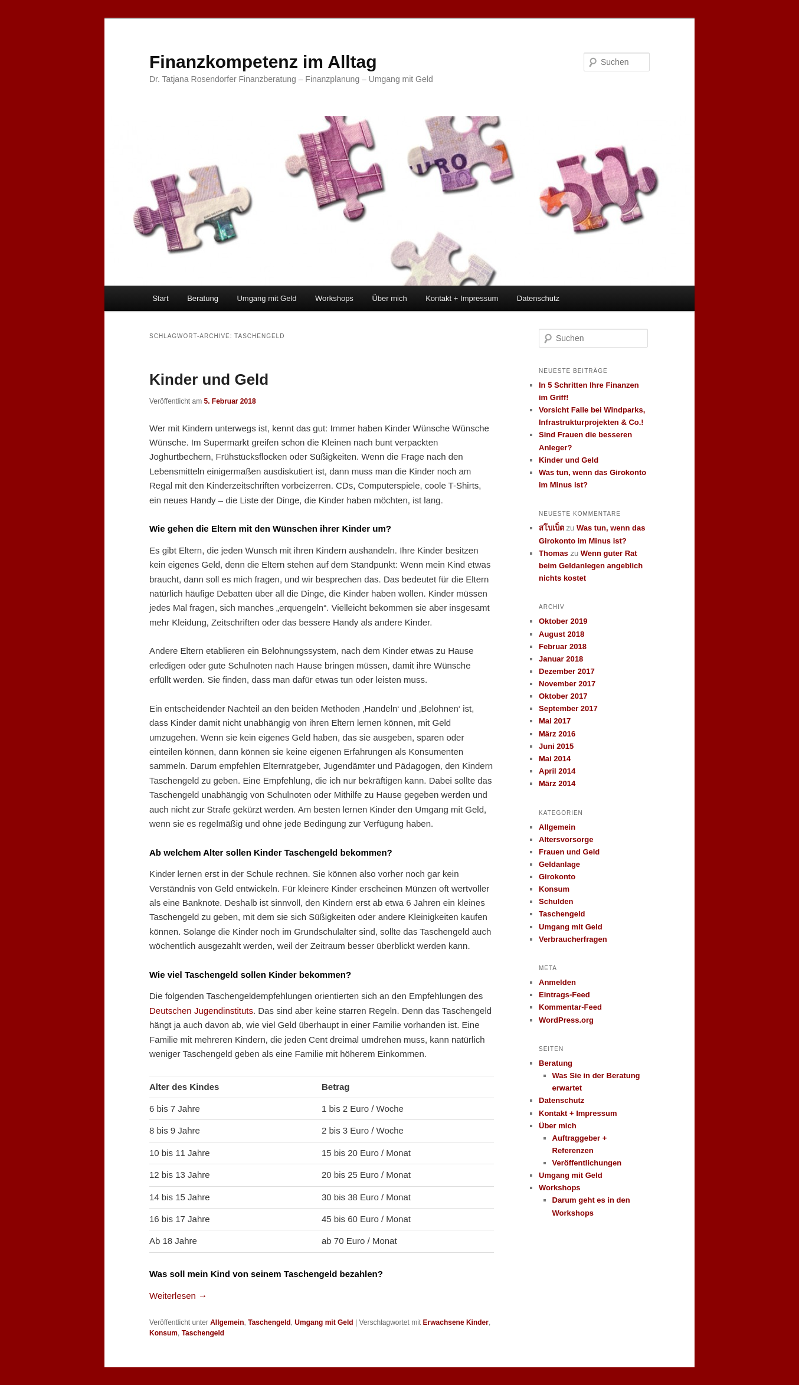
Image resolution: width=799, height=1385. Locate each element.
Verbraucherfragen (573, 939)
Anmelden (557, 982)
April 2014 (557, 771)
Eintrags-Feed (564, 994)
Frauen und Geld (569, 851)
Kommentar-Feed (570, 1007)
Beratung (202, 298)
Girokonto (557, 876)
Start (160, 298)
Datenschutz (538, 298)
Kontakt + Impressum (461, 298)
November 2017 (567, 683)
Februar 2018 (563, 646)
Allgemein (227, 1322)
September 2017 (568, 708)
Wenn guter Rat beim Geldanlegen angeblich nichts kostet (591, 565)
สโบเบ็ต (551, 527)
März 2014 (557, 783)
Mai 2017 (555, 720)
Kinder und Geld (208, 379)
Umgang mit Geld (266, 298)
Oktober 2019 (563, 621)
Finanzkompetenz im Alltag (263, 61)
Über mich (389, 298)
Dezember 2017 (567, 671)
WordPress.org (566, 1020)
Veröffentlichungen (587, 1162)
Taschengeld (269, 1322)
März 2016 (557, 733)
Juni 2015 (556, 746)
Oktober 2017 (563, 696)
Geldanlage (559, 864)
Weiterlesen (178, 1296)
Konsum (163, 1333)
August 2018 (561, 634)
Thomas (553, 553)
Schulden (556, 901)
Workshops (334, 298)
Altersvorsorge (566, 839)
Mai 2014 (555, 758)
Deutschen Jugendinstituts (201, 1011)
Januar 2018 (561, 658)
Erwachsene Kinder (456, 1322)
